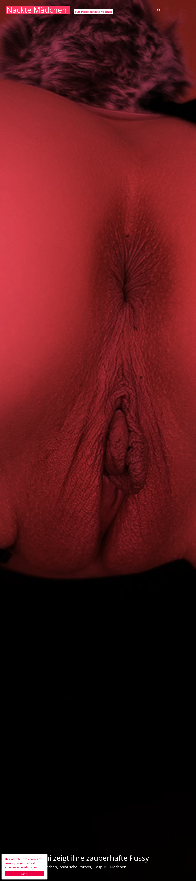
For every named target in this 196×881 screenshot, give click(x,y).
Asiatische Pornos (75, 866)
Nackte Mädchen (37, 10)
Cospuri (100, 866)
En (190, 5)
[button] (158, 10)
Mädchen (118, 866)
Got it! (24, 873)
